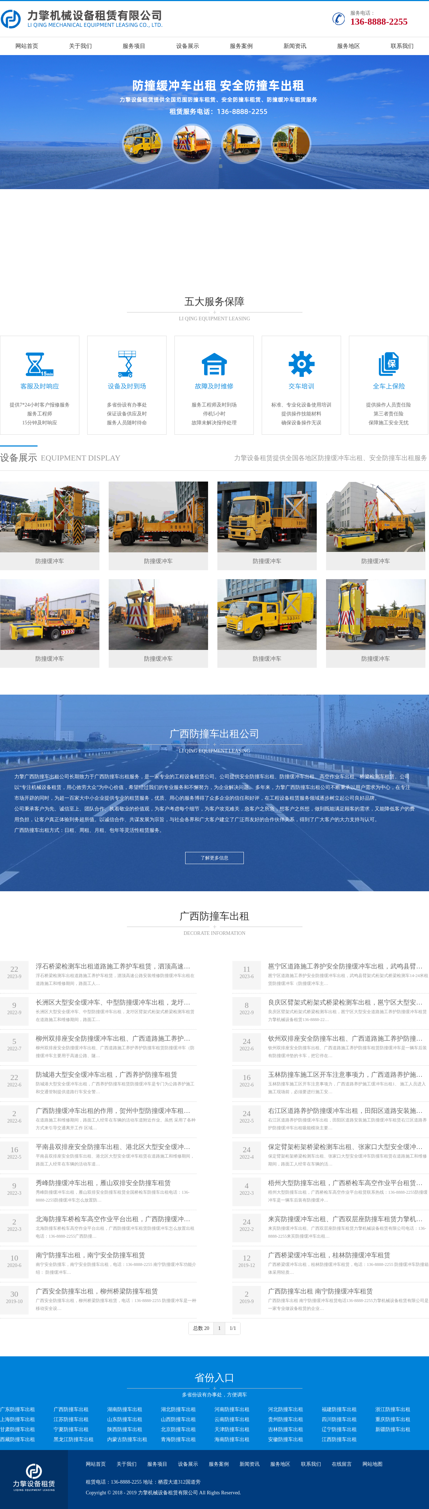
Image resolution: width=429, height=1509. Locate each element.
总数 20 (201, 1328)
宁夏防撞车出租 (71, 1429)
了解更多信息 (214, 857)
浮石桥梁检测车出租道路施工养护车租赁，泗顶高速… (113, 966)
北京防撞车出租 (178, 1429)
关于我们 (80, 46)
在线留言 (342, 1464)
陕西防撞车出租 (124, 1429)
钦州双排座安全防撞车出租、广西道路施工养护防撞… (345, 1038)
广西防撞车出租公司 (46, 776)
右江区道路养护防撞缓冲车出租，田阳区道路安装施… (345, 1110)
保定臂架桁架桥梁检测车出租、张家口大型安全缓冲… (345, 1146)
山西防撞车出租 (178, 1419)
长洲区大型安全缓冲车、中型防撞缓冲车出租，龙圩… (113, 1002)
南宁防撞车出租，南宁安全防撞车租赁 (90, 1255)
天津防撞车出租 (232, 1429)
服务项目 (134, 46)
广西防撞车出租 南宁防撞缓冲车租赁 (320, 1291)
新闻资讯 (294, 46)
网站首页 (26, 46)
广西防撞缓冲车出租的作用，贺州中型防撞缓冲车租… (113, 1110)
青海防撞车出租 (178, 1439)
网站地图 (373, 1464)
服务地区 (348, 46)
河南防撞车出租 (232, 1409)
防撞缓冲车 (49, 561)
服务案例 (241, 46)
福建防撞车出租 (339, 1409)
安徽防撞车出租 (285, 1439)
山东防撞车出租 (124, 1419)
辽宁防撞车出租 (339, 1429)
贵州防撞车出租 (285, 1419)
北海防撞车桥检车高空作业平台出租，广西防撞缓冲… (113, 1219)
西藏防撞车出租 (17, 1439)
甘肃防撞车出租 (17, 1429)
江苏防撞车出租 (71, 1419)
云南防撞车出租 (232, 1419)
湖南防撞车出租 (124, 1409)
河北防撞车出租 (285, 1409)
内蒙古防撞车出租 (127, 1439)
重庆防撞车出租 (392, 1419)
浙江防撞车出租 (392, 1409)
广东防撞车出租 (17, 1409)
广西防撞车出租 (111, 776)
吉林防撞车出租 (285, 1429)
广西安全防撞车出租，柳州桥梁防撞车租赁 (97, 1291)
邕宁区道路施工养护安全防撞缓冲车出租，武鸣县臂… (345, 966)
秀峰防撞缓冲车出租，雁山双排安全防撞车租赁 (103, 1183)
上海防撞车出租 (17, 1419)
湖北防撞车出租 (178, 1409)
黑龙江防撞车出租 (74, 1439)
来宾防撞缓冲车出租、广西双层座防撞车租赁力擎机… (345, 1219)
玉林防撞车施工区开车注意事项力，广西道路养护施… (345, 1074)
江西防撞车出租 (339, 1439)
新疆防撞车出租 (392, 1429)
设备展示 (187, 46)
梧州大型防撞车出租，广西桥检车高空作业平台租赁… (345, 1183)
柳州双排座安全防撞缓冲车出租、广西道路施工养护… (113, 1038)
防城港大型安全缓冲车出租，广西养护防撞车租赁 (106, 1074)
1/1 (233, 1328)
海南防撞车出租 (232, 1439)
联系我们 (402, 46)
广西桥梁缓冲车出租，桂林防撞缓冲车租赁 (329, 1255)
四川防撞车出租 (339, 1419)
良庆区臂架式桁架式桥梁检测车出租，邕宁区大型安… (345, 1002)
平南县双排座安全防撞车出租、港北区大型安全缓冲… (113, 1146)
